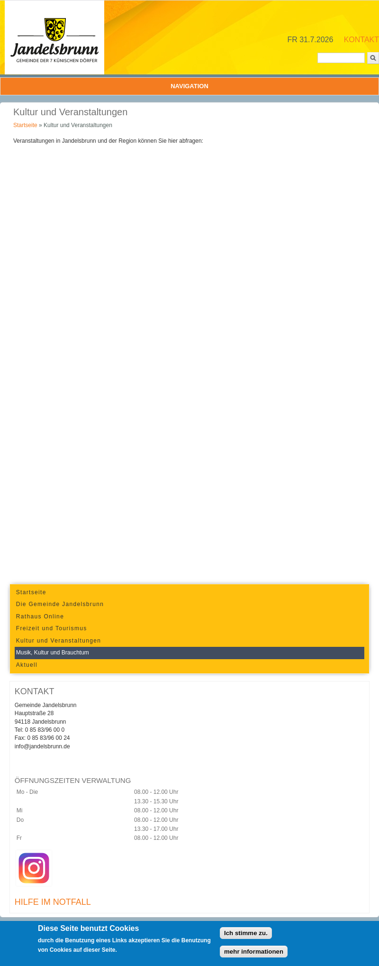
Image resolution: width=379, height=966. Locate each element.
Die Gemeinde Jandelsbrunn (60, 604)
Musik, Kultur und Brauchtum (52, 652)
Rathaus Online (40, 616)
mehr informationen (253, 951)
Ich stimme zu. (246, 933)
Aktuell (26, 665)
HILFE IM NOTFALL (53, 902)
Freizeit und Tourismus (51, 628)
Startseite (25, 125)
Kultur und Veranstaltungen (58, 640)
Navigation (189, 86)
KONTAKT (361, 40)
